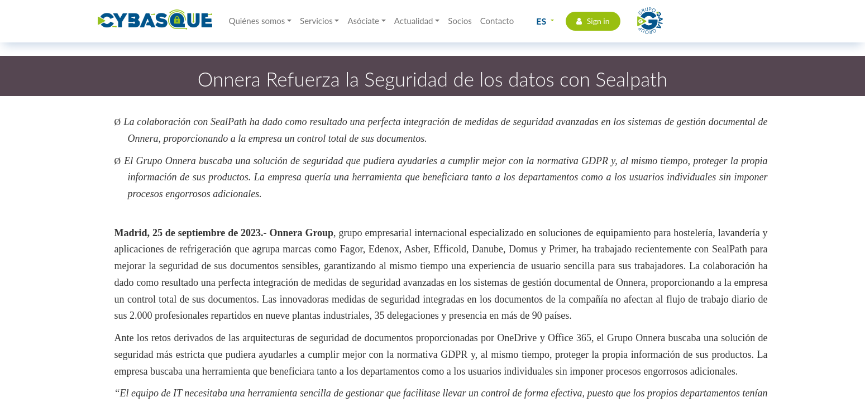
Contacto (497, 21)
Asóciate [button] (363, 21)
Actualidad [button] (413, 21)
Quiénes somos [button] (257, 21)
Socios (459, 21)
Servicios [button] (316, 21)
